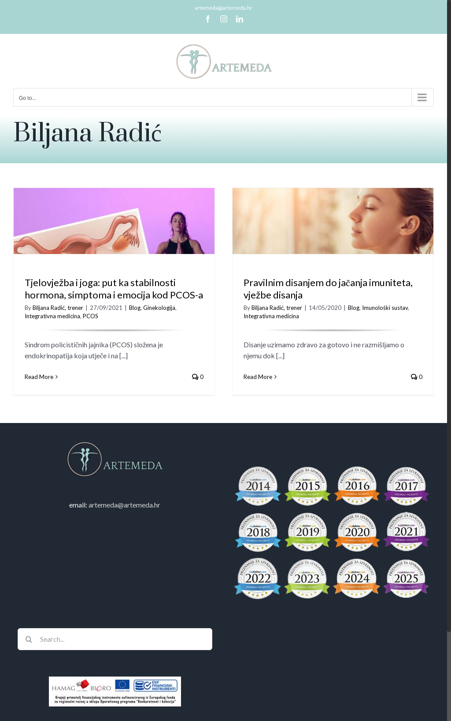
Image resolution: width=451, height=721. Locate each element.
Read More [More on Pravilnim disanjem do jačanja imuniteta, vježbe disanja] (252, 376)
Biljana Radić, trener (58, 307)
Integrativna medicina (52, 316)
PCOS (90, 316)
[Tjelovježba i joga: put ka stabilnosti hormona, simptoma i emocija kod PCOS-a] (114, 240)
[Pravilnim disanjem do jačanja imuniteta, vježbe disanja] (327, 240)
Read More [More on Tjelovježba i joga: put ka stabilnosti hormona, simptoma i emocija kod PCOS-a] (39, 376)
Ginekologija (159, 307)
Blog (134, 307)
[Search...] (115, 652)
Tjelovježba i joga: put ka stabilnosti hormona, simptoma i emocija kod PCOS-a (114, 288)
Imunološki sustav (380, 307)
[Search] (29, 652)
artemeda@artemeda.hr (223, 7)
